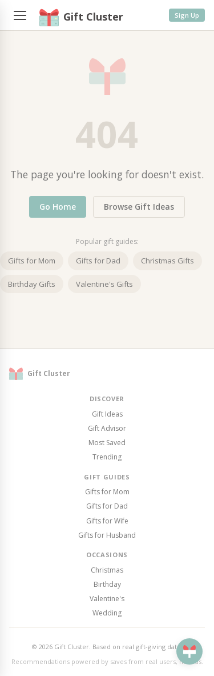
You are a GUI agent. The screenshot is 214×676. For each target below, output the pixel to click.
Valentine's (107, 598)
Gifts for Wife (107, 521)
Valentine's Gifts (104, 284)
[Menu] (20, 15)
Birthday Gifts (31, 284)
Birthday (107, 584)
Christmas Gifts (167, 260)
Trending (107, 457)
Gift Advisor (107, 428)
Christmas (107, 570)
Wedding (107, 613)
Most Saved (107, 442)
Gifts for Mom (31, 260)
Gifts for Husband (107, 535)
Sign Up (187, 15)
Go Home (57, 206)
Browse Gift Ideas (139, 206)
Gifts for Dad (98, 260)
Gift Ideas (107, 414)
